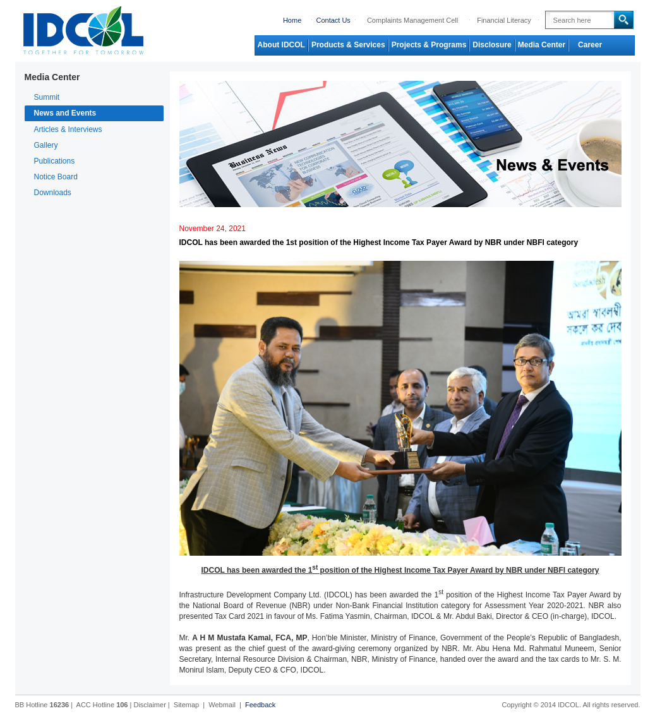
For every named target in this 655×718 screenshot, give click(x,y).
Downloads (52, 192)
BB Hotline (42, 705)
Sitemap (186, 705)
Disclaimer (149, 705)
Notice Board (56, 176)
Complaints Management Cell (412, 20)
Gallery (46, 145)
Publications (54, 161)
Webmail (222, 705)
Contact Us (333, 20)
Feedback (260, 705)
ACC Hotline (102, 705)
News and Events (65, 113)
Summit (47, 97)
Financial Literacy (504, 20)
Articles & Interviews (68, 129)
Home (292, 20)
